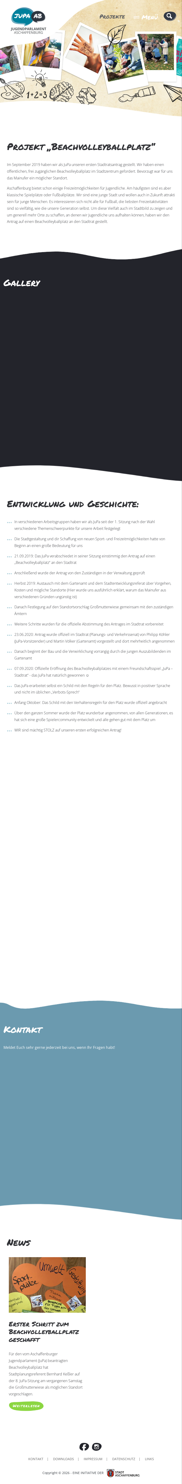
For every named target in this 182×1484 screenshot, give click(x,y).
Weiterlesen (26, 1405)
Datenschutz (123, 1459)
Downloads (63, 1459)
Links (149, 1459)
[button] (170, 16)
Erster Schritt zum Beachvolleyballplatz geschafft (44, 1331)
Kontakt (35, 1459)
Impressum (93, 1459)
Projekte (112, 16)
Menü (146, 17)
